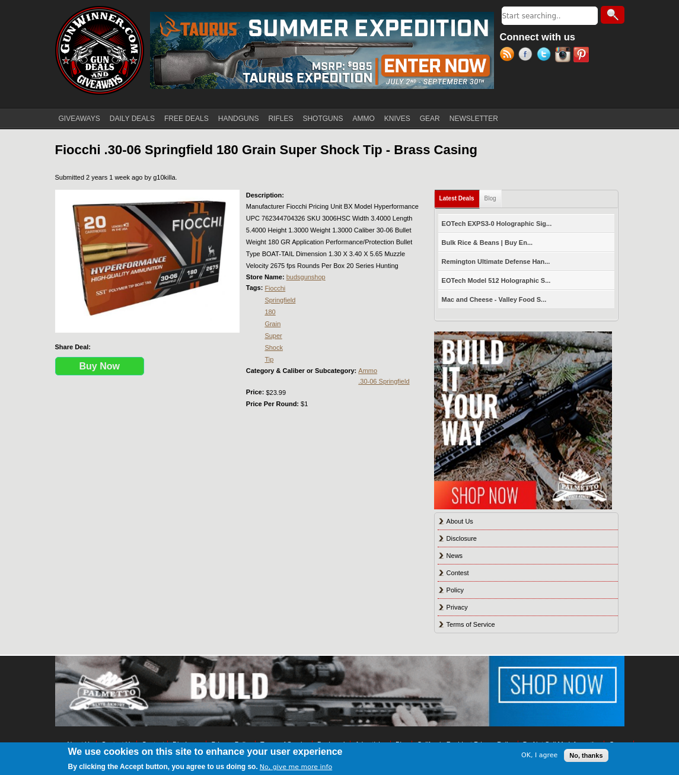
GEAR (430, 118)
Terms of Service (471, 624)
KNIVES (397, 118)
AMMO (363, 118)
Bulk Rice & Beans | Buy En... (487, 242)
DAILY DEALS (132, 118)
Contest (458, 572)
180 (269, 311)
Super (273, 335)
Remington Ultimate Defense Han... (496, 261)
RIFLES (280, 118)
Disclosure (462, 538)
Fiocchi (274, 288)
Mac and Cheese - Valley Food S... (494, 299)
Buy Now (99, 366)
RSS (509, 56)
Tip (268, 359)
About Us (460, 521)
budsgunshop (306, 276)
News (455, 555)
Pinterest (582, 56)
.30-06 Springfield (383, 381)
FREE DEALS (186, 118)
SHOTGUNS (322, 118)
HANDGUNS (238, 118)
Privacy (457, 607)
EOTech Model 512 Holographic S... (496, 280)
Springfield (279, 300)
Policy (455, 590)
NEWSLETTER (474, 118)
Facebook (527, 56)
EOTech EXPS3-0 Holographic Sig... (497, 223)
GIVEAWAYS (79, 118)
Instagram (564, 56)
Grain (272, 323)
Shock (273, 347)
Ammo (367, 370)
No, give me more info (296, 767)
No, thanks (586, 755)
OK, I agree (539, 755)
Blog (490, 198)
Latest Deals (459, 196)
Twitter (546, 56)
